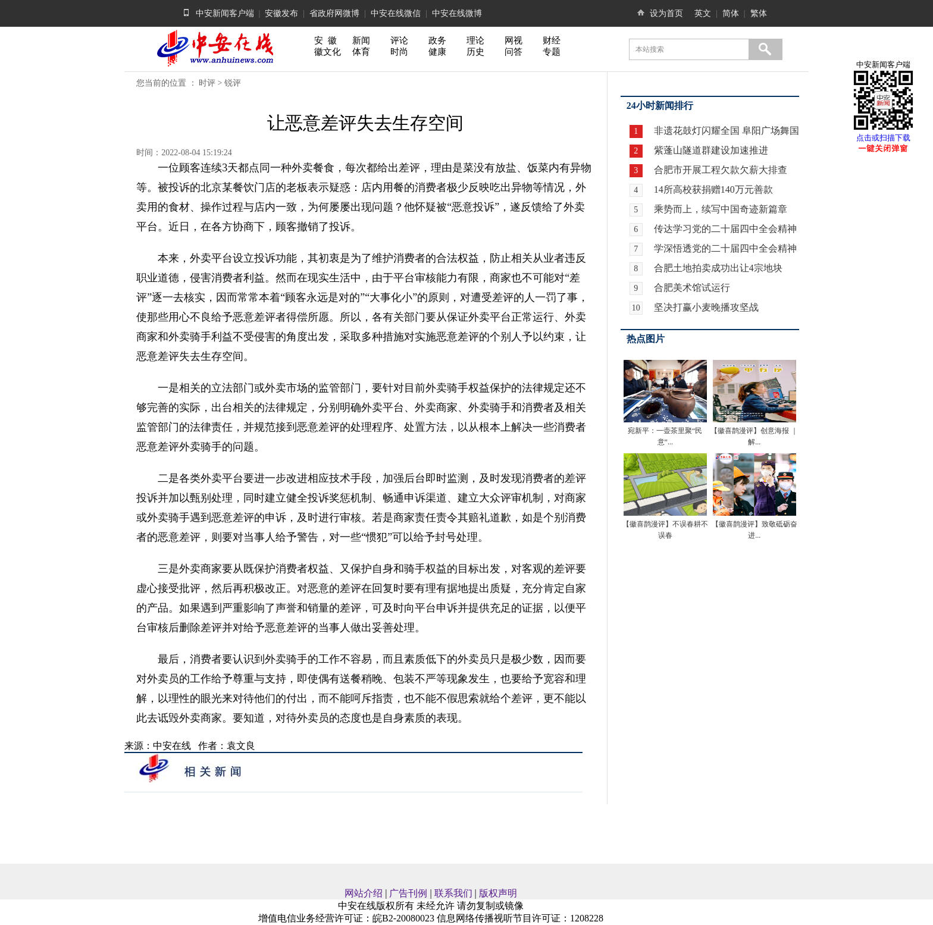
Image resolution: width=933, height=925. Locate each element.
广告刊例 (408, 893)
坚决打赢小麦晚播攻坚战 (706, 307)
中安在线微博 (457, 13)
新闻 (361, 40)
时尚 (399, 52)
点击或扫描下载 (883, 137)
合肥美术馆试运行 (692, 288)
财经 (552, 40)
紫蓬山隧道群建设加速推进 (710, 150)
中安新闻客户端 (225, 13)
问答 (513, 52)
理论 (475, 40)
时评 (207, 83)
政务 (437, 40)
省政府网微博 (334, 13)
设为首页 (666, 13)
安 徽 (325, 40)
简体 (730, 13)
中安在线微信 (396, 13)
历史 (475, 52)
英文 (702, 13)
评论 (399, 40)
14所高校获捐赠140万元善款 (713, 189)
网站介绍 (364, 893)
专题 (552, 52)
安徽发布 (281, 13)
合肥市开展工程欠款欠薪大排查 (719, 170)
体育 (361, 52)
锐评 (232, 83)
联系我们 (453, 893)
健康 (437, 52)
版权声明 (498, 893)
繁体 (758, 13)
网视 (513, 40)
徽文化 (327, 52)
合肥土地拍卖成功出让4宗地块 (718, 268)
